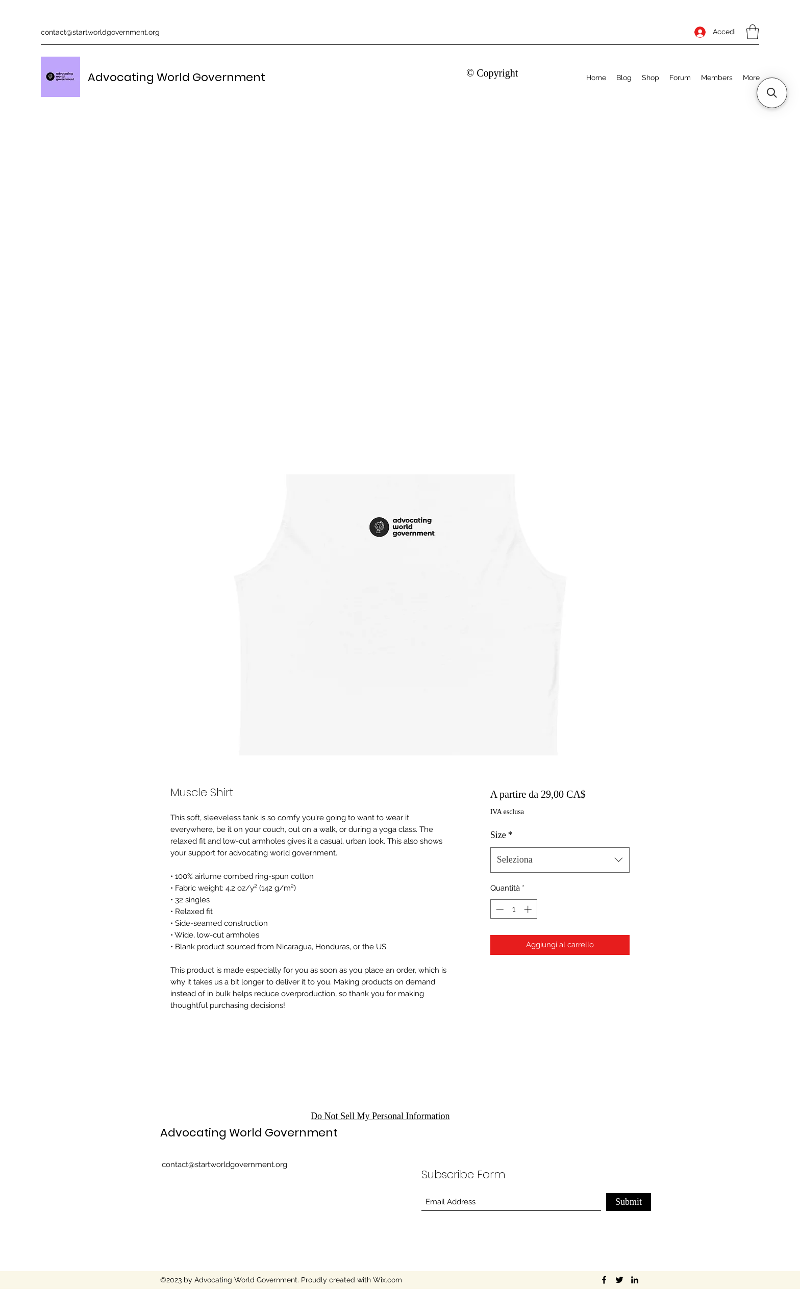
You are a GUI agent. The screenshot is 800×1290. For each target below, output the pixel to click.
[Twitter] (619, 1280)
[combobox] (560, 860)
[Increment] (529, 909)
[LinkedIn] (635, 1280)
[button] (752, 31)
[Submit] (628, 1202)
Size (501, 835)
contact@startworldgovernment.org (100, 32)
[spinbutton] (513, 909)
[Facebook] (604, 1280)
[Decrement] (499, 909)
